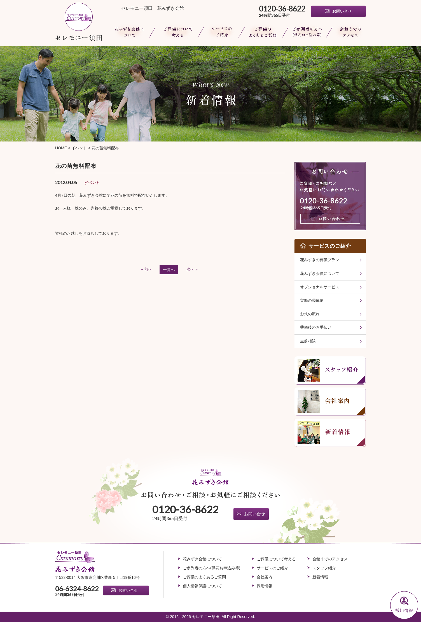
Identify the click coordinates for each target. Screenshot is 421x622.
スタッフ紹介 (324, 568)
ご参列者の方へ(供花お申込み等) (307, 32)
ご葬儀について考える (176, 32)
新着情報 (320, 577)
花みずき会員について (319, 273)
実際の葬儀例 (312, 300)
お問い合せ (342, 11)
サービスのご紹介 (272, 568)
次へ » (192, 269)
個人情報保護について (202, 586)
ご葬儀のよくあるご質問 (263, 32)
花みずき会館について (130, 32)
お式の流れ (310, 314)
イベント (79, 148)
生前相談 (308, 341)
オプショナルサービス (319, 287)
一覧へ (169, 269)
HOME (61, 148)
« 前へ (147, 269)
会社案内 (264, 577)
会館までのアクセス (347, 32)
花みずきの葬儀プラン (319, 259)
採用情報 (264, 586)
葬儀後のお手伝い (315, 327)
